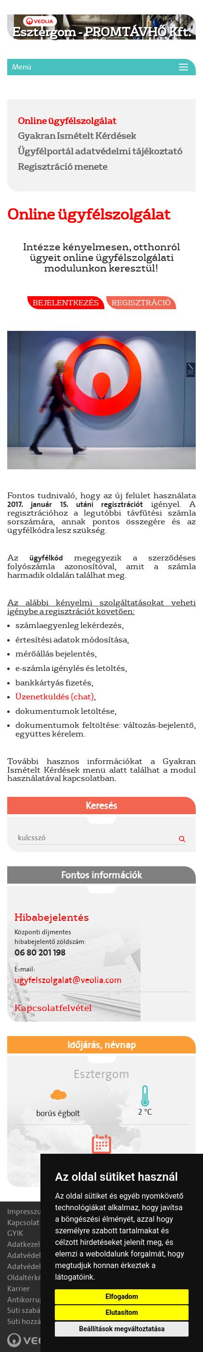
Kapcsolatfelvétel (53, 1007)
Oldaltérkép (26, 1277)
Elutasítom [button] (122, 1312)
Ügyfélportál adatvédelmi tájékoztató (100, 151)
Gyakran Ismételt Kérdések (77, 135)
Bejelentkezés (66, 302)
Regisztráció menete (62, 166)
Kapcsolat (23, 1222)
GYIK (15, 1233)
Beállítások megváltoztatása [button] (122, 1329)
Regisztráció (141, 302)
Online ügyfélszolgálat (67, 120)
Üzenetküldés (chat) (54, 696)
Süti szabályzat (31, 1310)
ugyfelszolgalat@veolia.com (68, 980)
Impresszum (27, 1211)
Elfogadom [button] (121, 1296)
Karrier (18, 1289)
